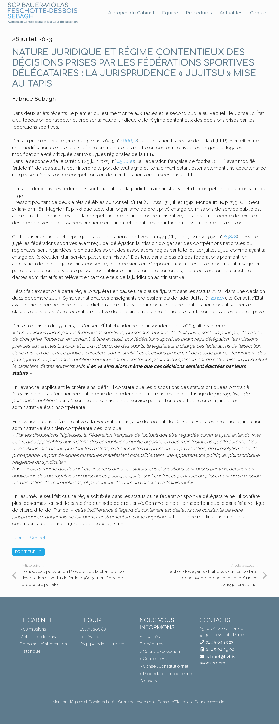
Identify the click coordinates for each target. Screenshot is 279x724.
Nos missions (32, 629)
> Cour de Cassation (160, 651)
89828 (230, 236)
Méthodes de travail (39, 636)
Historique (29, 651)
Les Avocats (91, 636)
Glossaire (149, 680)
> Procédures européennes (167, 673)
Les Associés (92, 629)
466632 (128, 140)
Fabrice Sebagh (29, 537)
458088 (125, 161)
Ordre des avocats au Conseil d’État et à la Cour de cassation (172, 702)
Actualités (150, 636)
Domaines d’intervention (43, 643)
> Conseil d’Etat (155, 658)
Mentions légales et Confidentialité (83, 702)
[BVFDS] (42, 12)
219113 (218, 298)
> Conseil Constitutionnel (164, 666)
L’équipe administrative (101, 643)
